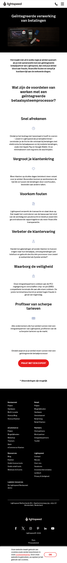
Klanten (11, 460)
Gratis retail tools (14, 466)
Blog (9, 456)
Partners (38, 427)
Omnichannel (39, 415)
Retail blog (38, 419)
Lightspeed (39, 453)
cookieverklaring (23, 554)
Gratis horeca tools (15, 463)
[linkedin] (45, 528)
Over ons (37, 463)
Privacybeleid (33, 543)
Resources (12, 453)
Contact (37, 456)
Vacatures (38, 466)
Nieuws (37, 460)
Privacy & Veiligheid (41, 476)
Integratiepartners (41, 438)
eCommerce (13, 427)
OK (50, 554)
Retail (36, 402)
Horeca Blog (12, 415)
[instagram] (30, 528)
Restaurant (12, 402)
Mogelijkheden (40, 409)
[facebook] (16, 528)
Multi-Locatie (13, 412)
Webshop (11, 438)
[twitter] (23, 528)
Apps (10, 444)
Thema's (11, 441)
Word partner (39, 434)
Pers (33, 540)
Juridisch (37, 473)
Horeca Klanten (14, 419)
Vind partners (39, 431)
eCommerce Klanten (16, 447)
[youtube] (53, 528)
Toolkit (37, 441)
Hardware (11, 409)
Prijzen (10, 406)
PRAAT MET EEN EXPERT (33, 363)
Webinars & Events (15, 470)
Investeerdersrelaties (43, 470)
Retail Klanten (39, 422)
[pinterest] (38, 528)
